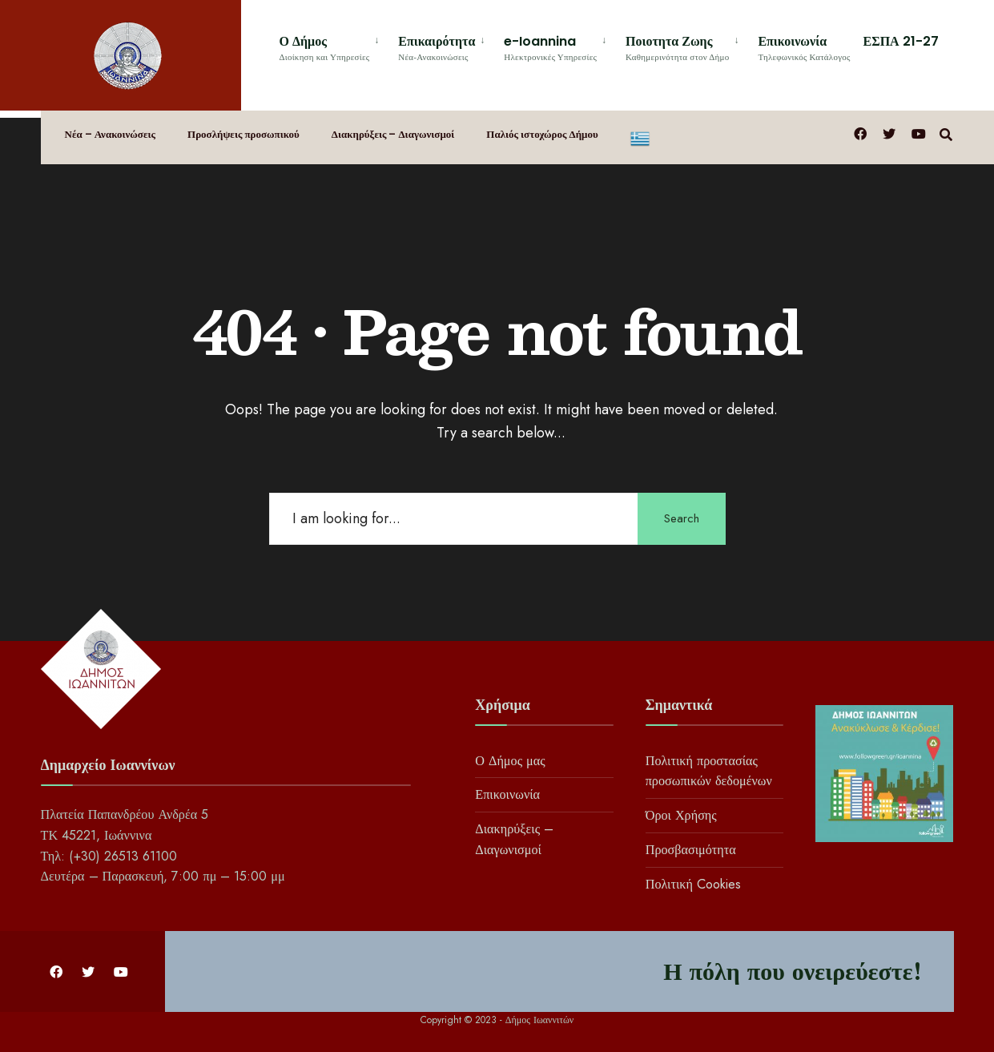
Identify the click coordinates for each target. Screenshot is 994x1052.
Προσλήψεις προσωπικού (243, 134)
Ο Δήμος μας (510, 760)
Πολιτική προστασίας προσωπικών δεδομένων (709, 770)
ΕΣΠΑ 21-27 (901, 41)
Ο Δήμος (325, 47)
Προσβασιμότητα (691, 849)
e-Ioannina (550, 47)
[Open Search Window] (946, 133)
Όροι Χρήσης (681, 815)
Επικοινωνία (804, 47)
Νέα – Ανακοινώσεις (110, 134)
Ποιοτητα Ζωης (677, 47)
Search (681, 518)
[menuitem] (332, 45)
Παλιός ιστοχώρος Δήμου (542, 134)
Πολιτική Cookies (693, 884)
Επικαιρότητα (436, 47)
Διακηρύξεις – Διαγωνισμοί (393, 134)
